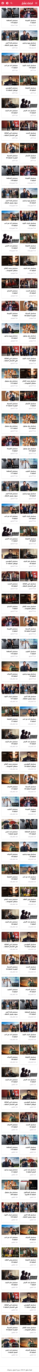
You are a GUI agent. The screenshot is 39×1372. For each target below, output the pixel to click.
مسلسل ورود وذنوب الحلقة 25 (11, 337)
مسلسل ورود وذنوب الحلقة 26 (29, 201)
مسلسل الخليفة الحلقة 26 (12, 878)
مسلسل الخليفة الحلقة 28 (30, 540)
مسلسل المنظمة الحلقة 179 (12, 21)
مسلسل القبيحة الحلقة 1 (30, 810)
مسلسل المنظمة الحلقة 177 (12, 472)
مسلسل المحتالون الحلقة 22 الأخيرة (30, 1193)
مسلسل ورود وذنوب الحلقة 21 (11, 1170)
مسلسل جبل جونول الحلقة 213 (11, 382)
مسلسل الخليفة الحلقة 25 (30, 1058)
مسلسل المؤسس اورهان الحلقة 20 (30, 765)
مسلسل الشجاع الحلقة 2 (30, 404)
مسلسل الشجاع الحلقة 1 (12, 607)
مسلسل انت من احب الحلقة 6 (11, 1035)
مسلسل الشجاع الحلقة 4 (30, 156)
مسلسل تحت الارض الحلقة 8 (29, 1080)
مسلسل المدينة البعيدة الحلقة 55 (30, 787)
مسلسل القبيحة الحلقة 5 (30, 179)
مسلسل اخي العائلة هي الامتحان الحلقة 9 (10, 1306)
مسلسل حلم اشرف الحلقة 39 (11, 742)
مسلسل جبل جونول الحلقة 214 (29, 337)
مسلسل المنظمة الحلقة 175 (30, 832)
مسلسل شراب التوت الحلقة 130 (29, 1035)
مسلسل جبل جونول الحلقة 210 (29, 449)
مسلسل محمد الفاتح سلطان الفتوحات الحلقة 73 (11, 901)
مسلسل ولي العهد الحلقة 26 (29, 900)
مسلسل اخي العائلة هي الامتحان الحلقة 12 (29, 586)
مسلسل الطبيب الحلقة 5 (30, 652)
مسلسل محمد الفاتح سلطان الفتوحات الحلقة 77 (11, 270)
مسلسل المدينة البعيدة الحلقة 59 (12, 156)
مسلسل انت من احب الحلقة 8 (29, 720)
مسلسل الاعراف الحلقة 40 (12, 855)
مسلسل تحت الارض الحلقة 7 (29, 1283)
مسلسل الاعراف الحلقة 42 (12, 675)
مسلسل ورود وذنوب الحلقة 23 (29, 675)
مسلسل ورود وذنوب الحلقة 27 (29, 44)
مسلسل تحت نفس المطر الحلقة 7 (11, 832)
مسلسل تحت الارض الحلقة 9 (29, 923)
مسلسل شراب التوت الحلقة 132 (29, 517)
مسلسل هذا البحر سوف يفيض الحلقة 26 (11, 45)
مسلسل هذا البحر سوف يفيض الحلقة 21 (29, 1217)
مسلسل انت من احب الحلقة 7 (29, 878)
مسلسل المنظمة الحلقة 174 (30, 1013)
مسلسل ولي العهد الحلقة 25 (11, 1261)
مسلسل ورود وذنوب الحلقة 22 (29, 855)
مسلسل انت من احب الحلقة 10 (11, 224)
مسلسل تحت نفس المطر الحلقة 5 (11, 1351)
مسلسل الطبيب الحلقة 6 (30, 472)
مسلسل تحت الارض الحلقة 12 (11, 247)
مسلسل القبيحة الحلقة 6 (30, 21)
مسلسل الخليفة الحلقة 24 (30, 1261)
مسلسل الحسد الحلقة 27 (31, 968)
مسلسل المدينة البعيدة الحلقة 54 (12, 968)
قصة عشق (29, 1370)
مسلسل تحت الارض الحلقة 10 (29, 742)
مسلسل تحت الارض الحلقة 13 (29, 111)
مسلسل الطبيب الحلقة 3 (12, 990)
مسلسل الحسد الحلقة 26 (31, 1125)
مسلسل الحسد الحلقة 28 (13, 585)
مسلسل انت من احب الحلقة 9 (11, 517)
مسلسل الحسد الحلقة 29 (31, 292)
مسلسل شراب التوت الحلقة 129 (11, 1216)
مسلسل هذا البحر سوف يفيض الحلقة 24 (11, 495)
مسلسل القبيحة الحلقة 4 (12, 314)
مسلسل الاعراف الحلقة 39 (30, 990)
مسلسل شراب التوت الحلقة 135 (29, 66)
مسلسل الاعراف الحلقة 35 (30, 1351)
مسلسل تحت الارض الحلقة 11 (11, 540)
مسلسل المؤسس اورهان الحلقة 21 (12, 562)
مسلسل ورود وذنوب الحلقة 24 (29, 494)
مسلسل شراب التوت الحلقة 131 (11, 697)
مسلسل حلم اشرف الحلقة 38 (11, 923)
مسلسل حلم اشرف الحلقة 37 (11, 1080)
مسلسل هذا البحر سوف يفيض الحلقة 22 (11, 1014)
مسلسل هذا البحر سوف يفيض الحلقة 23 (29, 698)
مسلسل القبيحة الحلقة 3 (12, 449)
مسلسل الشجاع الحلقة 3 (12, 292)
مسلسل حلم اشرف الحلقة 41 (29, 269)
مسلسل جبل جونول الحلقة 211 (11, 427)
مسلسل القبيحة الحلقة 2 (12, 630)
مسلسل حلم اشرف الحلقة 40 (29, 562)
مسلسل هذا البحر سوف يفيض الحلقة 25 (11, 202)
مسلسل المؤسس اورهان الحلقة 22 (12, 89)
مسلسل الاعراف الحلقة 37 (12, 1125)
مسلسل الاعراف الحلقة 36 (30, 1238)
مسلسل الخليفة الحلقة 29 (30, 247)
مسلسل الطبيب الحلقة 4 (12, 810)
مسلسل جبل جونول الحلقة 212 (29, 427)
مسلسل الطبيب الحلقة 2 (30, 1148)
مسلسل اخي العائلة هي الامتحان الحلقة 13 (11, 360)
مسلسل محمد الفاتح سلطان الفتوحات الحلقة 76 (29, 383)
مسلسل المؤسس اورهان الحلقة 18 (30, 1103)
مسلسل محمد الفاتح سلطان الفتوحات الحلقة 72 (29, 1329)
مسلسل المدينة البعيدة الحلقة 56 (30, 630)
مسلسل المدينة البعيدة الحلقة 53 (12, 1328)
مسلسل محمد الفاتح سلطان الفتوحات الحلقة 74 (11, 766)
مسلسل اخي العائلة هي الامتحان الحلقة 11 (11, 946)
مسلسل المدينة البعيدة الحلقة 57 (12, 404)
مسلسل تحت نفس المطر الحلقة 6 (30, 1170)
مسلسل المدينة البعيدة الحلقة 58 (30, 314)
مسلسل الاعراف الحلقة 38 (12, 1058)
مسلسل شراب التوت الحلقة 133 (29, 359)
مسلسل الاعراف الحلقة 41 (12, 787)
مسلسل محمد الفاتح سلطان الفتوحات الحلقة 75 (29, 608)
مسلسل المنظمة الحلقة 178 (12, 179)
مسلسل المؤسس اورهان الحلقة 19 (30, 945)
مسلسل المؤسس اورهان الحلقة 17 (30, 1306)
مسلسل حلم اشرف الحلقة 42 (11, 111)
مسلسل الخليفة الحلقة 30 (30, 89)
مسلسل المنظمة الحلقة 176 (12, 652)
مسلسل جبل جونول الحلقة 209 (11, 1193)
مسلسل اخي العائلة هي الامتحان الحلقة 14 (11, 135)
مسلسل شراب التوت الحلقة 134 (29, 224)
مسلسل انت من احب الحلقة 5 (11, 1238)
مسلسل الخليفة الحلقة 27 (12, 720)
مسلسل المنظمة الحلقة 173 (12, 1148)
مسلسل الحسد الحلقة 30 (31, 134)
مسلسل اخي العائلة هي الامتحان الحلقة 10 (11, 1104)
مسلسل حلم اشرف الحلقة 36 (11, 1283)
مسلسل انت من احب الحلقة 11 (11, 66)
